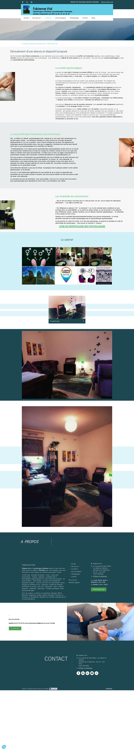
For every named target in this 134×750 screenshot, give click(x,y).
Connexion (109, 688)
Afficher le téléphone (100, 576)
